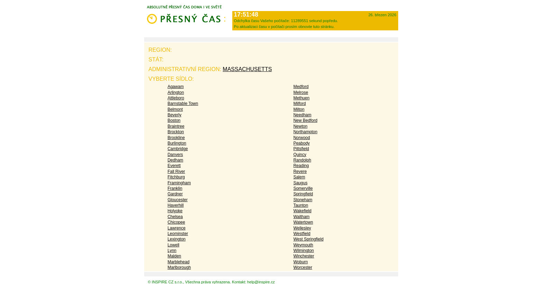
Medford (301, 86)
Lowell (173, 245)
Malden (174, 256)
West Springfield (308, 239)
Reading (301, 165)
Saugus (300, 182)
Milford (299, 103)
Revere (300, 171)
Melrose (300, 92)
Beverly (174, 114)
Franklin (175, 188)
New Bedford (305, 120)
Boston (174, 120)
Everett (174, 165)
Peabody (301, 143)
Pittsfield (301, 148)
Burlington (177, 143)
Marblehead (178, 261)
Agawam (176, 86)
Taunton (300, 205)
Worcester (302, 267)
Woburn (300, 261)
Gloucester (178, 199)
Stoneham (302, 199)
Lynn (172, 250)
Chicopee (176, 222)
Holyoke (175, 210)
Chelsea (175, 216)
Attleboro (176, 98)
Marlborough (179, 267)
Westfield (301, 233)
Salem (299, 177)
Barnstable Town (183, 103)
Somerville (303, 188)
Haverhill (176, 205)
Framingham (179, 182)
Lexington (177, 239)
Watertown (303, 222)
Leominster (178, 233)
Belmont (175, 109)
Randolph (302, 160)
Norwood (301, 137)
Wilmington (303, 250)
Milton (299, 109)
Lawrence (177, 228)
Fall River (176, 171)
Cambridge (178, 148)
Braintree (176, 126)
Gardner (175, 194)
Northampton (305, 131)
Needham (302, 114)
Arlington (176, 92)
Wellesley (302, 228)
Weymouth (303, 245)
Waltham (301, 216)
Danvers (175, 154)
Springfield (303, 194)
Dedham (175, 160)
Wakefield (302, 210)
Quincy (299, 154)
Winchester (303, 256)
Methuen (301, 98)
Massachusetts (247, 69)
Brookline (176, 137)
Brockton (176, 131)
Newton (300, 126)
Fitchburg (176, 177)
